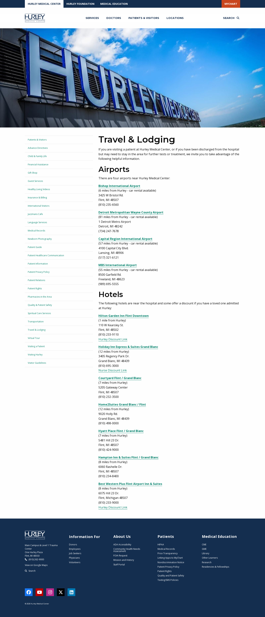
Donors (73, 544)
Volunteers (74, 562)
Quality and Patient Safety (171, 575)
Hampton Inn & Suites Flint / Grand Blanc (128, 457)
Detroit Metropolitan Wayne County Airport (130, 212)
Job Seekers (75, 553)
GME (204, 549)
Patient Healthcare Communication (46, 255)
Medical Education (114, 4)
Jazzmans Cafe (35, 214)
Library (205, 553)
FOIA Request (120, 555)
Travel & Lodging (36, 329)
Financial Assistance (38, 164)
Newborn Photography (40, 238)
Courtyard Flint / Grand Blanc (119, 378)
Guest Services (35, 181)
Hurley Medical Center (44, 4)
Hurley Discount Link (112, 339)
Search (30, 570)
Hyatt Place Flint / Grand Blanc (121, 431)
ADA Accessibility (122, 544)
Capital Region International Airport (125, 239)
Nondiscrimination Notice (171, 562)
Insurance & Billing (37, 197)
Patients (166, 536)
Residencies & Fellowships (215, 566)
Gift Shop (32, 172)
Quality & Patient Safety (40, 305)
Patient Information (38, 263)
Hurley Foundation (80, 4)
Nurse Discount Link (112, 370)
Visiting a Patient (36, 346)
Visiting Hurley (35, 354)
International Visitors (38, 205)
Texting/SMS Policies (168, 580)
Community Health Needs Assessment (126, 550)
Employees (74, 549)
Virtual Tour (34, 338)
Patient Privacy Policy (39, 272)
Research (206, 562)
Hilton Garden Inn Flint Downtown (123, 316)
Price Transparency (168, 553)
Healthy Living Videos (39, 189)
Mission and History (123, 560)
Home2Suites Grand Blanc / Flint (122, 404)
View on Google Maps (36, 565)
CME (204, 544)
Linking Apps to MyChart (170, 557)
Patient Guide (35, 247)
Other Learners (210, 557)
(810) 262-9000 (34, 559)
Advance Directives (38, 148)
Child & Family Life (37, 156)
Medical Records (36, 230)
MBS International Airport (117, 265)
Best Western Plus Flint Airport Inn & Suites (130, 484)
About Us (122, 536)
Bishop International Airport (119, 186)
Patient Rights (35, 288)
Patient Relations (36, 280)
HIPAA (161, 544)
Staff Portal (119, 564)
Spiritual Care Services (39, 313)
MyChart (231, 4)
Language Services (37, 222)
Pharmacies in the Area (40, 296)
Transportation (36, 321)
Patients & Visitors (37, 139)
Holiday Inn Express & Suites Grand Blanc (128, 347)
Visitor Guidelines (37, 362)
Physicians (74, 557)
